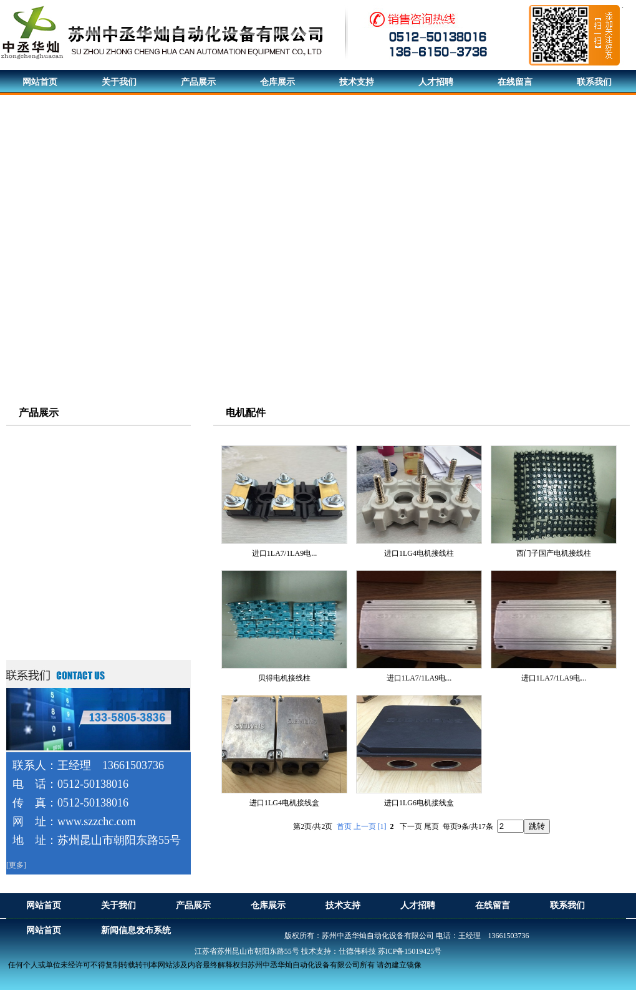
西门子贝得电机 (49, 459)
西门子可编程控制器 (58, 549)
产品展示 (39, 412)
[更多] (16, 865)
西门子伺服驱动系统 (58, 504)
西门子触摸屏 (45, 571)
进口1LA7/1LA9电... (284, 553)
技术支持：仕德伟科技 (338, 951)
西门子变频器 (45, 526)
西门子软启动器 (49, 616)
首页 (344, 826)
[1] (382, 826)
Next (623, 257)
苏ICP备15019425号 (410, 951)
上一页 (365, 826)
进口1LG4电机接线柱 (419, 553)
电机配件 (36, 639)
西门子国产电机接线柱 (553, 553)
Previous (9, 257)
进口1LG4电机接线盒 (284, 802)
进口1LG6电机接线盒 (419, 802)
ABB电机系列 (45, 482)
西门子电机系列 (49, 437)
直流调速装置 (45, 594)
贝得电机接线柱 (284, 678)
